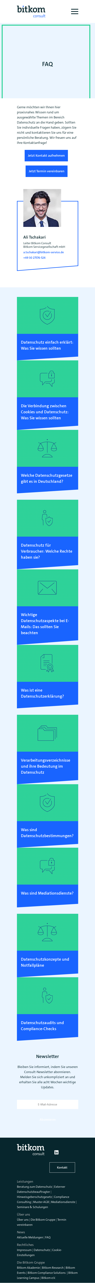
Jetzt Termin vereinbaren (46, 171)
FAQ (47, 1237)
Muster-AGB (41, 1202)
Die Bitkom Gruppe (43, 1220)
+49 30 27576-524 (34, 258)
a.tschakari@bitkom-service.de (43, 252)
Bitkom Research (53, 1268)
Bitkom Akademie (28, 1268)
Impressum (24, 1250)
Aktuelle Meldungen (30, 1237)
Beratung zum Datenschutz (34, 1187)
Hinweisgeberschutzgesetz (34, 1197)
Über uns (23, 1220)
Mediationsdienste (63, 1202)
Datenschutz (42, 1250)
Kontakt (62, 1167)
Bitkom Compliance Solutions (47, 1273)
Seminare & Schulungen (32, 1207)
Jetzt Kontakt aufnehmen (46, 155)
